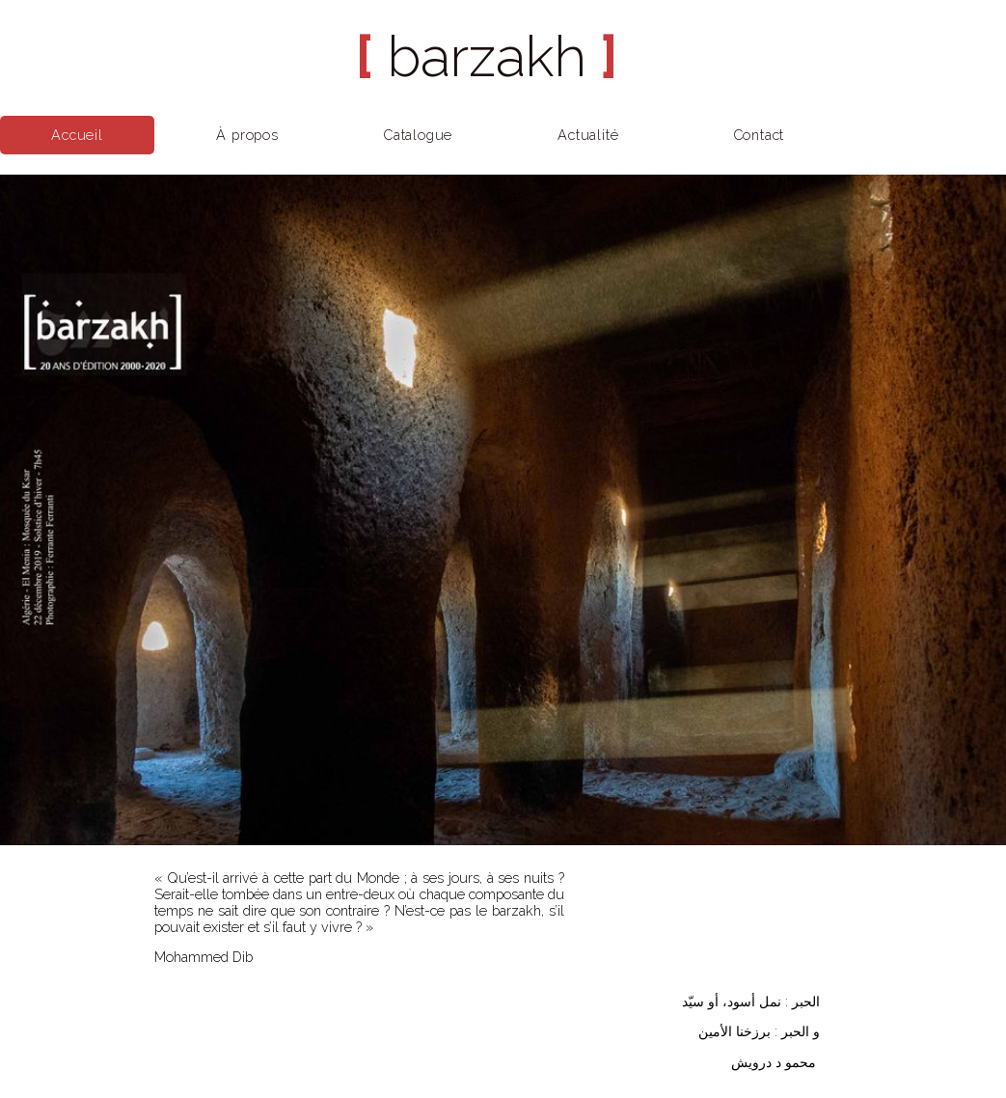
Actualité (587, 134)
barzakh (486, 56)
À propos (247, 134)
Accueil (77, 134)
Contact (759, 134)
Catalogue (417, 134)
